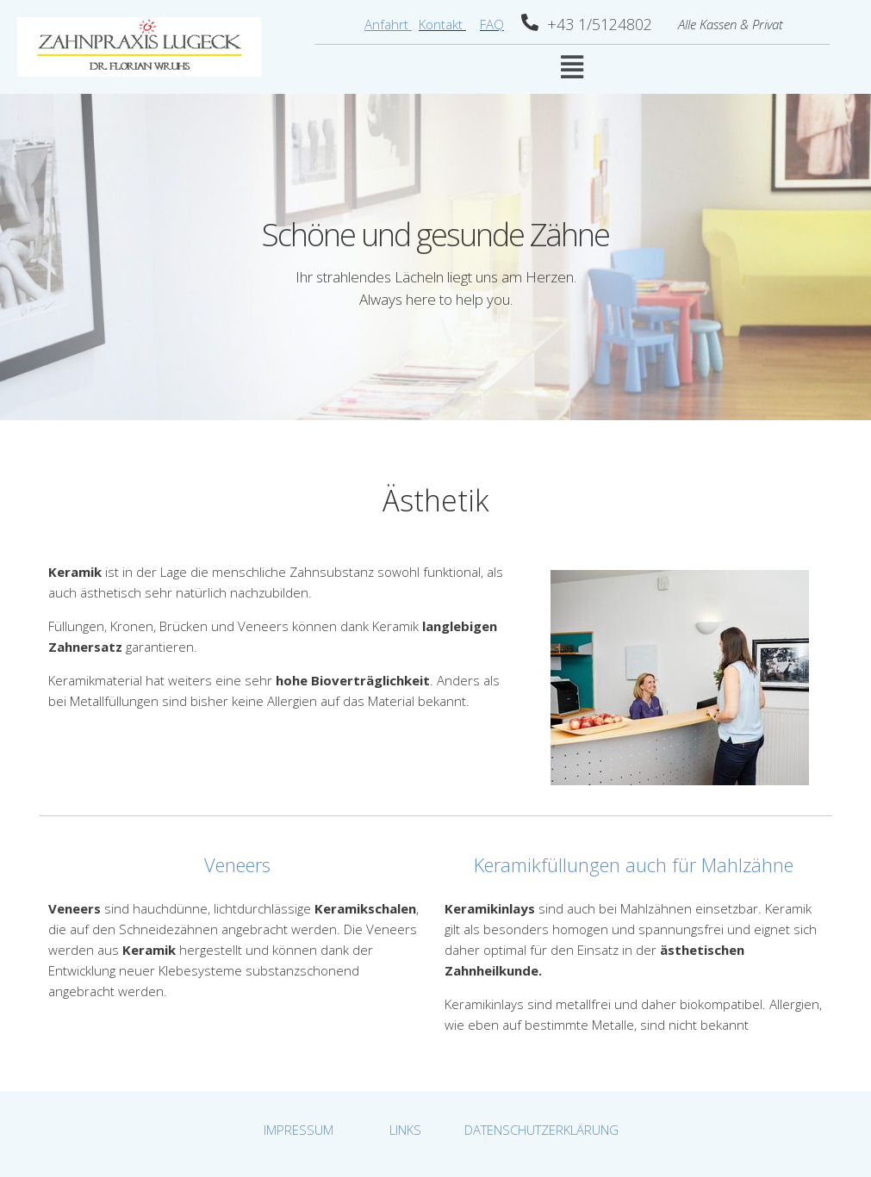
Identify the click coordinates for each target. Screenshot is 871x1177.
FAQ (492, 24)
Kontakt (442, 24)
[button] (571, 67)
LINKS (405, 1129)
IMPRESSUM (298, 1129)
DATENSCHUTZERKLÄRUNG (541, 1129)
